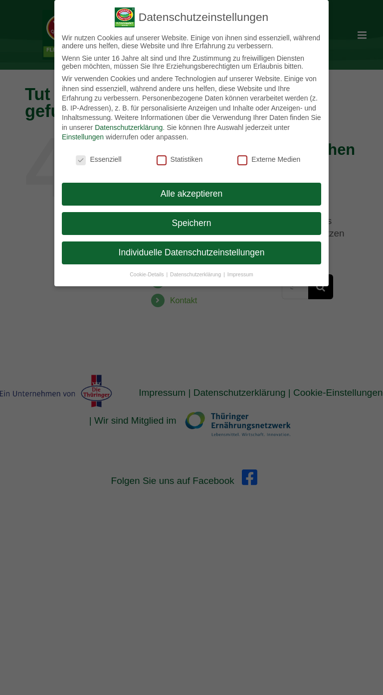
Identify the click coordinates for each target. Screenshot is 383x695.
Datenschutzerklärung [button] (196, 273)
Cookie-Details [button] (147, 273)
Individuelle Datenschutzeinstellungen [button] (192, 251)
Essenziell (98, 158)
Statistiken (180, 158)
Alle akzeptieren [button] (192, 193)
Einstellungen (83, 136)
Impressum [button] (240, 273)
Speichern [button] (191, 222)
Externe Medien (268, 158)
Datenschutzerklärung (129, 126)
